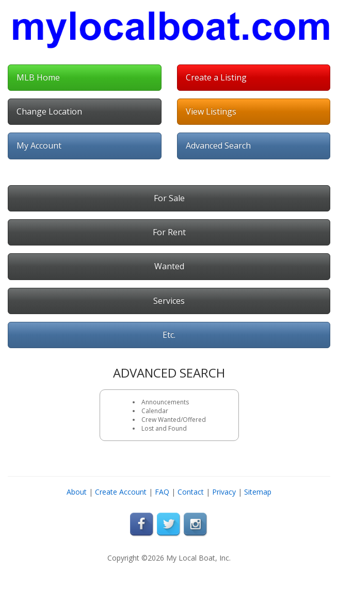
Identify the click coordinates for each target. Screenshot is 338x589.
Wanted (169, 266)
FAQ (162, 492)
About (77, 492)
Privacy (224, 492)
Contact (191, 492)
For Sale (169, 198)
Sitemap (257, 492)
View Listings (211, 111)
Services (169, 300)
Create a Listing (216, 77)
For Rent (169, 232)
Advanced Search (218, 145)
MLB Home (38, 77)
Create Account (121, 492)
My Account (39, 145)
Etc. (169, 334)
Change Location (49, 111)
